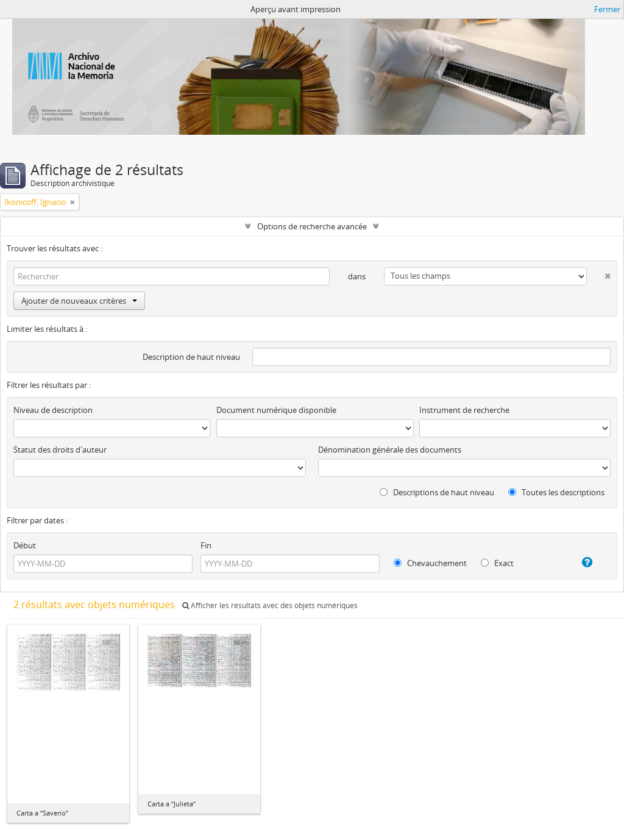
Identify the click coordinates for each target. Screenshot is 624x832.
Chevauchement (430, 563)
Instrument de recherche (464, 409)
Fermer (607, 9)
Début (24, 545)
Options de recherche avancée (312, 226)
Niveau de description (53, 409)
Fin (205, 545)
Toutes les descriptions (556, 492)
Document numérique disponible (276, 409)
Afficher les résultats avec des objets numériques (270, 605)
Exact (497, 563)
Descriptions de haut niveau (437, 492)
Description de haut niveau (191, 356)
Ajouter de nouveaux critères (79, 300)
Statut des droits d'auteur (60, 449)
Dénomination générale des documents (389, 449)
